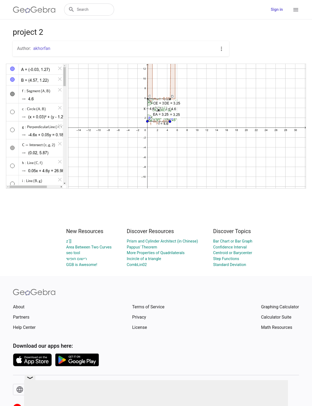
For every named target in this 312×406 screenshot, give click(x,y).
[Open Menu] (296, 9)
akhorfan (41, 48)
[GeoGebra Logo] (34, 9)
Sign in (277, 9)
